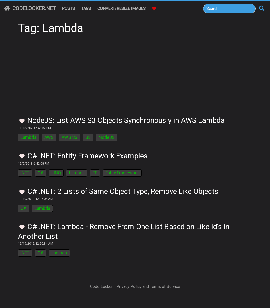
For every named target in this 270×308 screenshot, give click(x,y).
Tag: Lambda (50, 28)
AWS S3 (69, 137)
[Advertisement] (135, 78)
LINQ (56, 172)
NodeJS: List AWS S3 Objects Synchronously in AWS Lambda (126, 120)
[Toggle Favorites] (22, 121)
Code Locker (101, 286)
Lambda (28, 137)
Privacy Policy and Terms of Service (148, 286)
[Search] (229, 8)
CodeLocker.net (30, 8)
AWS (49, 137)
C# (40, 172)
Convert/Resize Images (121, 8)
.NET (25, 172)
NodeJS (107, 137)
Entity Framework (122, 172)
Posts (68, 8)
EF (95, 172)
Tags (86, 8)
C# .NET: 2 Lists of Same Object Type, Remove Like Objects (122, 191)
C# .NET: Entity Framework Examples (87, 155)
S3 (88, 137)
